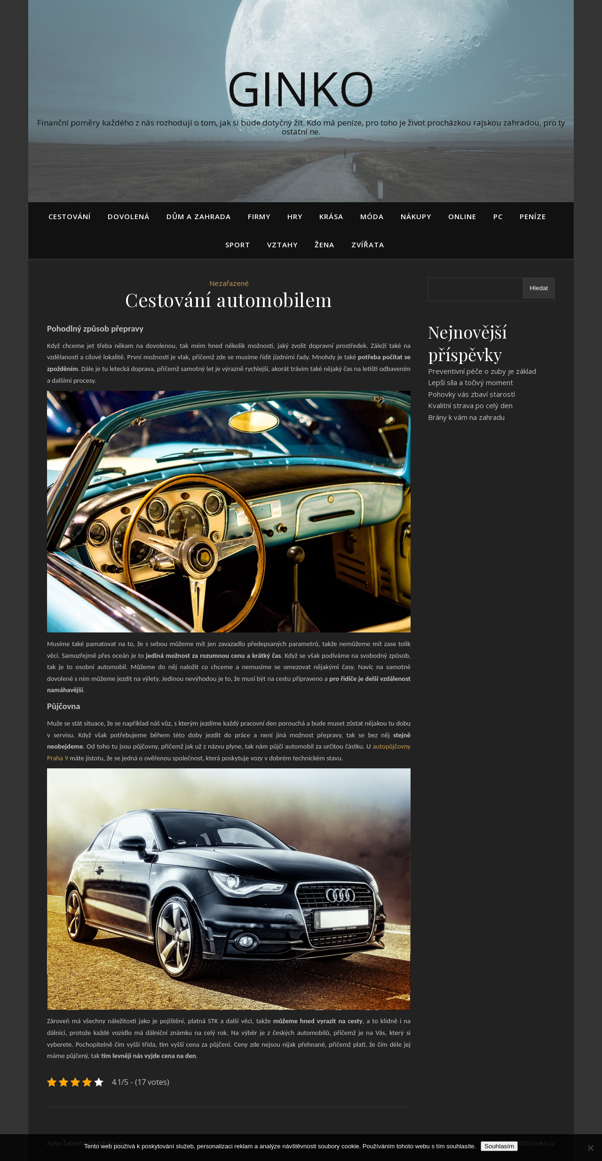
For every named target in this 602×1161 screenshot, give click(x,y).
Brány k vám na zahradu (466, 417)
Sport (237, 244)
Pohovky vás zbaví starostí (471, 394)
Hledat (539, 288)
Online (462, 216)
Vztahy (282, 244)
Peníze (533, 216)
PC (498, 216)
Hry (294, 216)
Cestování (69, 216)
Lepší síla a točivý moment (470, 382)
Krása (331, 216)
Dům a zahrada (198, 216)
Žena (324, 244)
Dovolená (129, 216)
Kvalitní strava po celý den (470, 405)
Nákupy (416, 216)
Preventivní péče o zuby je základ (482, 371)
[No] (590, 1148)
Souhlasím (499, 1146)
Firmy (259, 216)
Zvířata (367, 244)
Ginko (301, 87)
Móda (372, 216)
